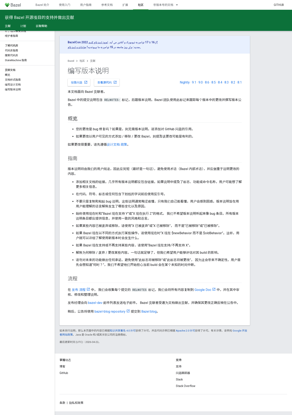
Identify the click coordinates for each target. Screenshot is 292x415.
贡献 (92, 60)
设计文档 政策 (117, 144)
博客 (62, 366)
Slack (179, 379)
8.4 (220, 82)
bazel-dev (95, 303)
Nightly (185, 82)
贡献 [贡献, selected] (8, 26)
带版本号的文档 (163, 5)
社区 (82, 60)
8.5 (213, 82)
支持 (179, 366)
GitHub (279, 5)
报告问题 (79, 82)
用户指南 (86, 5)
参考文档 (107, 5)
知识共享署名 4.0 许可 (123, 330)
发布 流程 (79, 290)
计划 (23, 26)
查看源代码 (107, 82)
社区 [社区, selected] (141, 5)
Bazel (71, 60)
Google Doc (203, 290)
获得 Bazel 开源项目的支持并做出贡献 (39, 17)
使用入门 (64, 5)
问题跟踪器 (183, 373)
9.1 (194, 82)
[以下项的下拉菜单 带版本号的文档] (178, 5)
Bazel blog (149, 311)
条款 (62, 402)
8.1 (240, 82)
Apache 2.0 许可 (185, 330)
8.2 (233, 82)
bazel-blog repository (110, 311)
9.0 (200, 82)
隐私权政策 (76, 402)
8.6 (207, 82)
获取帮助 (41, 26)
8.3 (226, 82)
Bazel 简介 (42, 5)
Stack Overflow (185, 386)
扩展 (125, 5)
